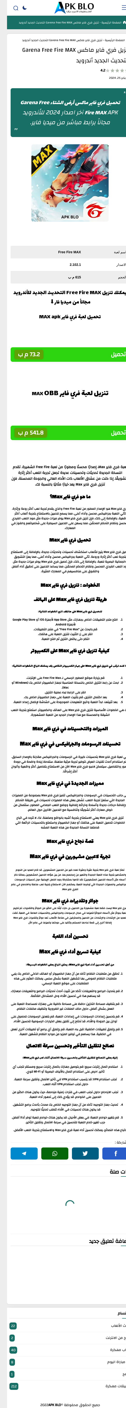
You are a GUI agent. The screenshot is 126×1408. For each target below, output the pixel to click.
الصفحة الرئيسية (104, 22)
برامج (63, 1374)
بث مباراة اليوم (63, 1362)
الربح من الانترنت (63, 1338)
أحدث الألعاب (63, 1325)
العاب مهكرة (63, 1350)
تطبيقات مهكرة (63, 1386)
